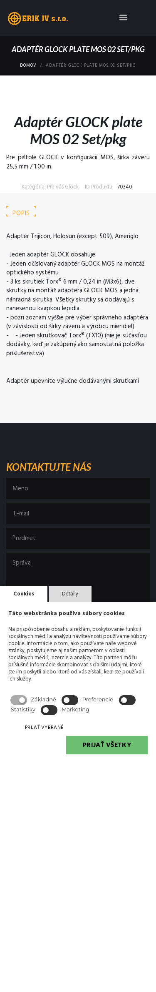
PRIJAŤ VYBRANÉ (44, 727)
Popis (21, 213)
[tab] (21, 213)
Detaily (70, 594)
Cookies (23, 594)
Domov (28, 66)
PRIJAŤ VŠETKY (107, 745)
